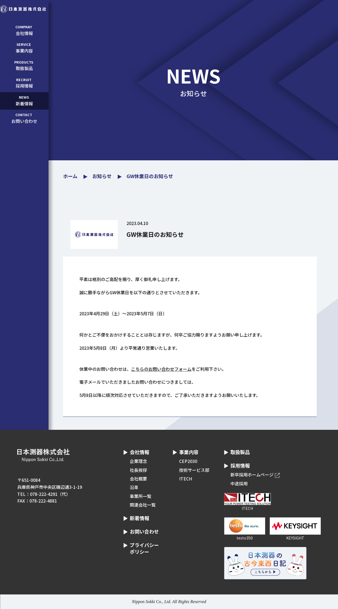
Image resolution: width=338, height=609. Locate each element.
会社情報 (23, 30)
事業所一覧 (140, 496)
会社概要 (138, 478)
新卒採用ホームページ (252, 474)
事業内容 (23, 48)
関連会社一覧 (143, 504)
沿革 (134, 487)
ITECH (185, 478)
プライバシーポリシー (144, 548)
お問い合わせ (23, 118)
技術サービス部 (194, 470)
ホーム (70, 175)
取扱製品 (23, 65)
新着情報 (23, 100)
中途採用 (239, 483)
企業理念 (138, 461)
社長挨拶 (138, 470)
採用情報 (23, 83)
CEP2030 (188, 461)
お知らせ (102, 175)
